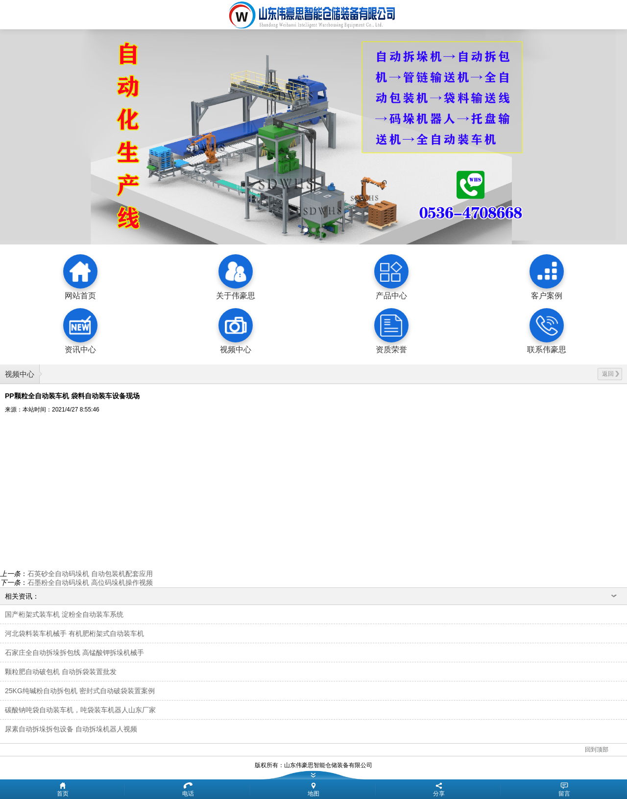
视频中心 (19, 374)
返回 (610, 373)
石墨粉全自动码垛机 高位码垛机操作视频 (90, 582)
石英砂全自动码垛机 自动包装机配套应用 (90, 574)
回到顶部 (596, 749)
